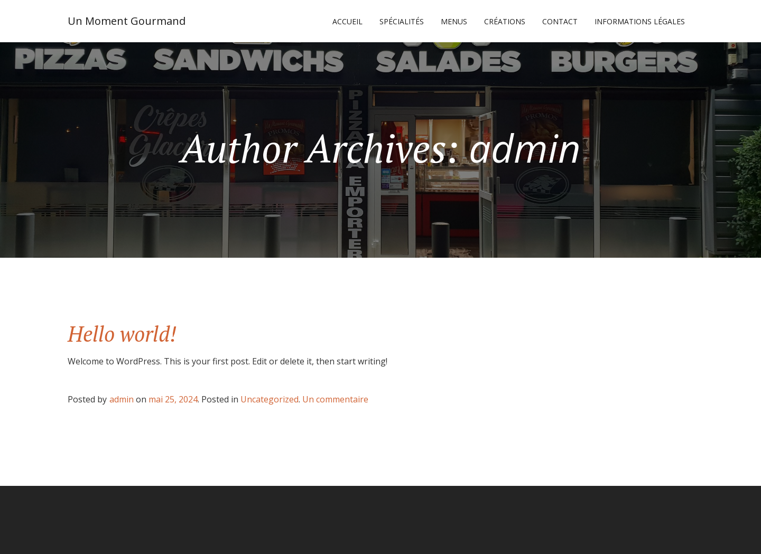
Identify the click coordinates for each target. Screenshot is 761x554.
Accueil (347, 21)
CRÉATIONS (504, 21)
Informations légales (640, 21)
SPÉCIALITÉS (401, 21)
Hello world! (122, 334)
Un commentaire (335, 399)
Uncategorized (269, 399)
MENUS (454, 21)
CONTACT (560, 21)
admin (121, 399)
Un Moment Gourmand (126, 21)
